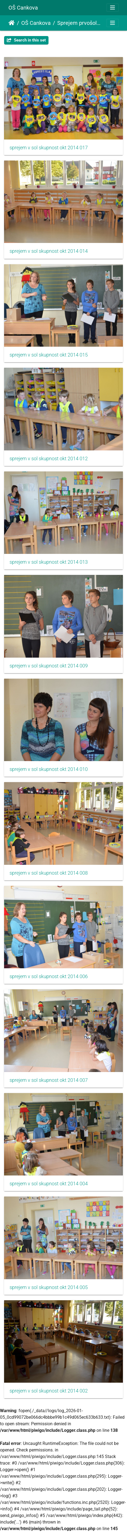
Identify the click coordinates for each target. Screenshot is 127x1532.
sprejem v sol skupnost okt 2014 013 (49, 562)
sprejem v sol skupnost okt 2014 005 (49, 1287)
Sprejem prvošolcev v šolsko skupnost (79, 23)
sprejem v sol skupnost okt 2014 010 (49, 769)
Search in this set (26, 40)
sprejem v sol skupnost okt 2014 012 (49, 458)
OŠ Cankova (23, 7)
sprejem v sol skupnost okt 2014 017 (49, 147)
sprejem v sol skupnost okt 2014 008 (49, 873)
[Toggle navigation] (113, 8)
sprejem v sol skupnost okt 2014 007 (49, 1080)
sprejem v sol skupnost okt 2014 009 (49, 666)
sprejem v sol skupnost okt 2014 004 (49, 1183)
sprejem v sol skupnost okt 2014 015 (49, 355)
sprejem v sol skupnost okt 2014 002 (49, 1391)
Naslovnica (11, 23)
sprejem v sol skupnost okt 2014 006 (49, 976)
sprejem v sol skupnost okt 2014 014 (49, 251)
